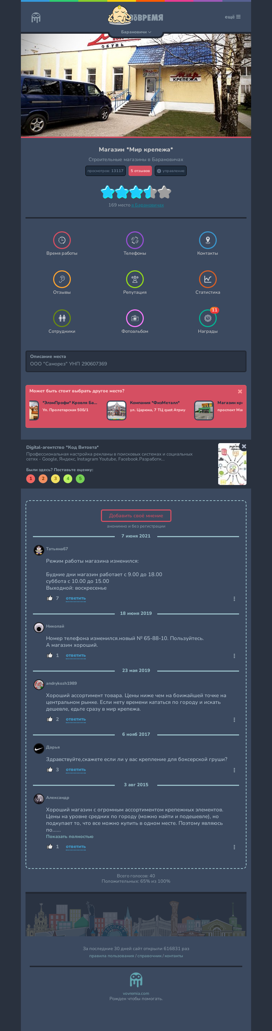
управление (171, 170)
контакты (174, 956)
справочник (149, 956)
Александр (57, 797)
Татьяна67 (57, 549)
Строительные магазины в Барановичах (136, 159)
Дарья (53, 747)
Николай (55, 626)
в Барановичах (147, 205)
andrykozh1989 (61, 683)
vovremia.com (136, 993)
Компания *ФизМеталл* (156, 403)
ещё (232, 17)
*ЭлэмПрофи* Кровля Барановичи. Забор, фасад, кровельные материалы (72, 403)
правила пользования (111, 956)
